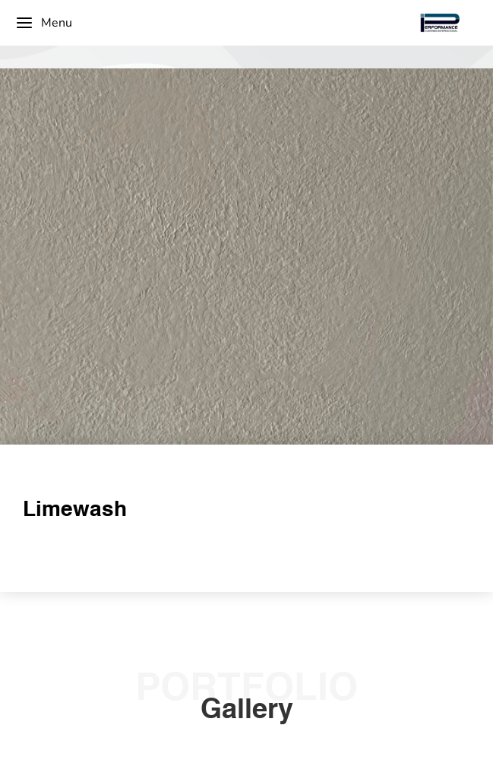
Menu (43, 23)
